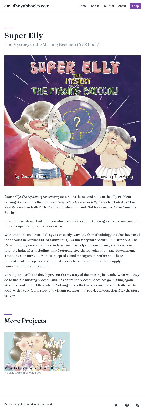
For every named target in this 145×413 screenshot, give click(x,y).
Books (95, 6)
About (122, 6)
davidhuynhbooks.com (27, 5)
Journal (109, 6)
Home (82, 6)
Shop (135, 6)
